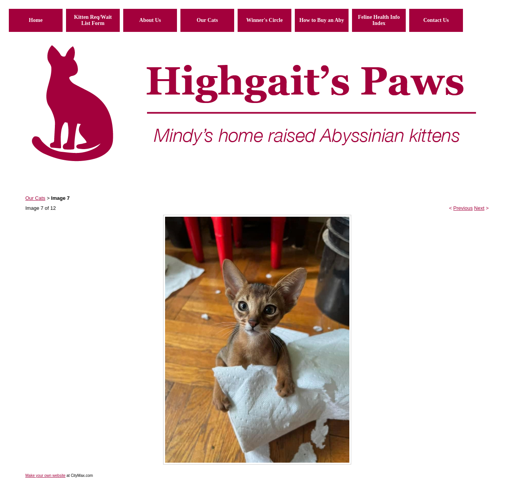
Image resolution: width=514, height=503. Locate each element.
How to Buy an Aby (321, 20)
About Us (150, 20)
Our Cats (207, 20)
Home (36, 20)
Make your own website (45, 475)
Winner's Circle (264, 20)
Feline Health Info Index (379, 20)
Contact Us (436, 20)
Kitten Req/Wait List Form (93, 20)
